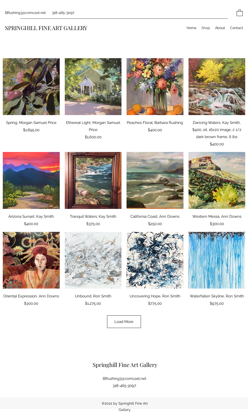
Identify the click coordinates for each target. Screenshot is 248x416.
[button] (240, 12)
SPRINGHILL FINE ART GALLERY (46, 28)
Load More (123, 321)
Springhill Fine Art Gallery (125, 364)
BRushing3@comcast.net (25, 13)
